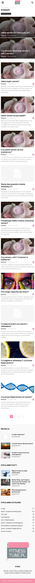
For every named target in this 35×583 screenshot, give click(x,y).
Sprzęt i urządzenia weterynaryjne (11, 511)
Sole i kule (4, 514)
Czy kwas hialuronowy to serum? (16, 397)
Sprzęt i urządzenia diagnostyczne (11, 528)
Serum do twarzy (6, 13)
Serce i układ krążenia (7, 520)
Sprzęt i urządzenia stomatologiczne (12, 523)
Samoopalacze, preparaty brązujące (12, 525)
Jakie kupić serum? (10, 81)
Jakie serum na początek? (13, 115)
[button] (32, 2)
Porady (3, 508)
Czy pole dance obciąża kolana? (22, 443)
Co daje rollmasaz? (18, 434)
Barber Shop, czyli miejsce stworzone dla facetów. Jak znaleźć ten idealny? (21, 481)
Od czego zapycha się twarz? (15, 292)
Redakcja (3, 35)
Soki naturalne (5, 517)
